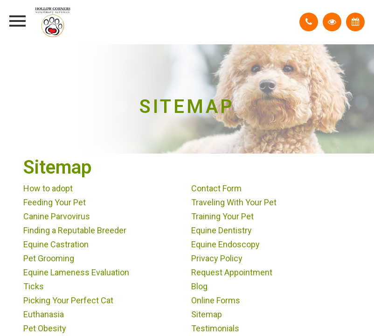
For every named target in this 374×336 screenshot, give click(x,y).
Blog (199, 286)
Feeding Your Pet (54, 202)
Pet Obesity (44, 328)
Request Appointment (231, 272)
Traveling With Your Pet (234, 202)
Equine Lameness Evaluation (76, 272)
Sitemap (206, 314)
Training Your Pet (222, 216)
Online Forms (215, 300)
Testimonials (215, 328)
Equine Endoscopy (225, 244)
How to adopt (48, 188)
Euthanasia (43, 314)
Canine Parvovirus (56, 216)
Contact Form (216, 188)
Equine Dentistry (221, 230)
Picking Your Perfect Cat (68, 300)
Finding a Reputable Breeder (74, 230)
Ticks (33, 286)
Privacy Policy (216, 258)
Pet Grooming (48, 258)
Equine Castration (56, 244)
